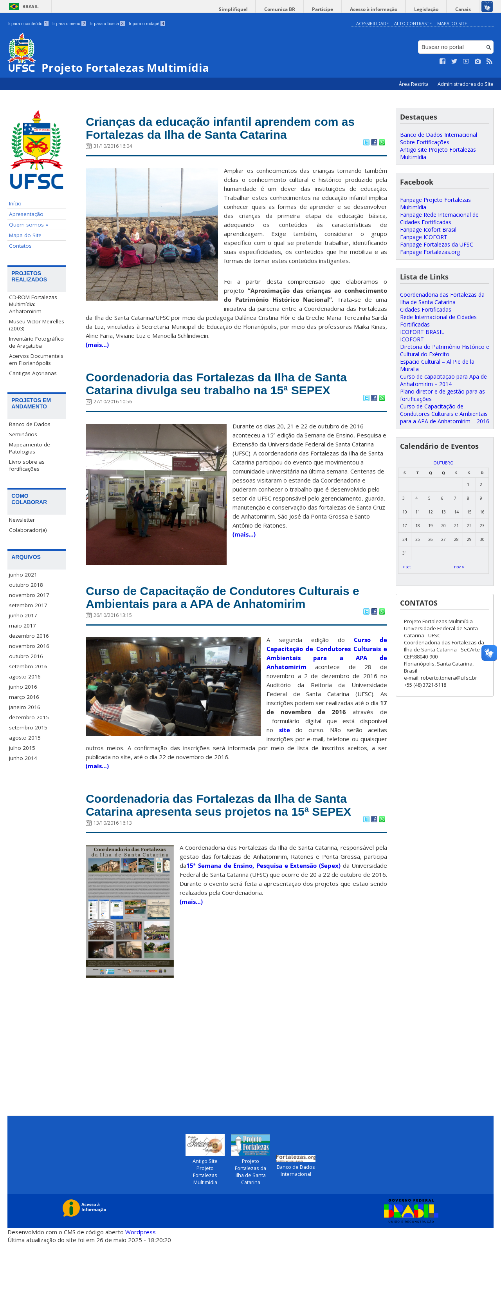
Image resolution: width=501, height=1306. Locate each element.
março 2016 (24, 696)
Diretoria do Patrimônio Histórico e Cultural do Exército (444, 350)
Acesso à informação (383, 9)
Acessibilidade (372, 23)
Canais (465, 9)
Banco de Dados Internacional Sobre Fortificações (438, 138)
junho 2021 (23, 574)
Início (15, 203)
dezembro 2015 (29, 717)
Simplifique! (254, 9)
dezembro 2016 (29, 635)
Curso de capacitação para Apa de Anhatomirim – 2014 (443, 380)
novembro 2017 (29, 595)
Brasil (30, 6)
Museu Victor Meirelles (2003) (36, 325)
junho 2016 (23, 686)
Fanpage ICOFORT (423, 237)
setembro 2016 (28, 666)
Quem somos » (28, 224)
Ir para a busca (107, 23)
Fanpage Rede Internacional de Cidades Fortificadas (439, 218)
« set (406, 567)
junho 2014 (23, 758)
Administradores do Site (466, 84)
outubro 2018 (26, 584)
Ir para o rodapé (147, 23)
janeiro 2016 (24, 707)
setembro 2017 (28, 605)
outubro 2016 (26, 656)
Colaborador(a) (28, 529)
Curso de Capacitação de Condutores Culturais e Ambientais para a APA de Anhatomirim (208, 630)
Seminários (23, 434)
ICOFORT (412, 339)
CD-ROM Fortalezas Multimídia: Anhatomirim (33, 304)
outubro (443, 463)
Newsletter (22, 519)
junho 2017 (23, 615)
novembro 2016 (29, 645)
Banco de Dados (29, 424)
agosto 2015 (25, 737)
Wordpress (140, 1294)
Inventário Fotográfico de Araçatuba (36, 342)
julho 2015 (22, 747)
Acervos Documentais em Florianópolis (36, 359)
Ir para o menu (69, 23)
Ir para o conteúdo (27, 23)
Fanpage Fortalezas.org (430, 252)
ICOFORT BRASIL (422, 332)
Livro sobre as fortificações (27, 465)
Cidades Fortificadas (425, 309)
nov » (459, 567)
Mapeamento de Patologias (29, 448)
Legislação (432, 9)
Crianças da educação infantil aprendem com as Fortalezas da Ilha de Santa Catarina (233, 130)
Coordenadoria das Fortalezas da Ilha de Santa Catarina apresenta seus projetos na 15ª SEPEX (236, 857)
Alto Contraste (413, 23)
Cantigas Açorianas (33, 373)
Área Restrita (414, 84)
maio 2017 (22, 625)
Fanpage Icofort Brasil (428, 229)
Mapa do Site (452, 23)
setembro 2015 (28, 727)
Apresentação (26, 214)
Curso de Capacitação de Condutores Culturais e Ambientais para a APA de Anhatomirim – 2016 (444, 414)
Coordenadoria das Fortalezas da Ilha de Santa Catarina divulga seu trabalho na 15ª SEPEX (224, 397)
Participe (336, 9)
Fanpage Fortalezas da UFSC (436, 244)
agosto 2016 (25, 676)
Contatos (20, 245)
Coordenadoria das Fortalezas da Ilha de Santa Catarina (442, 298)
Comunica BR (297, 9)
